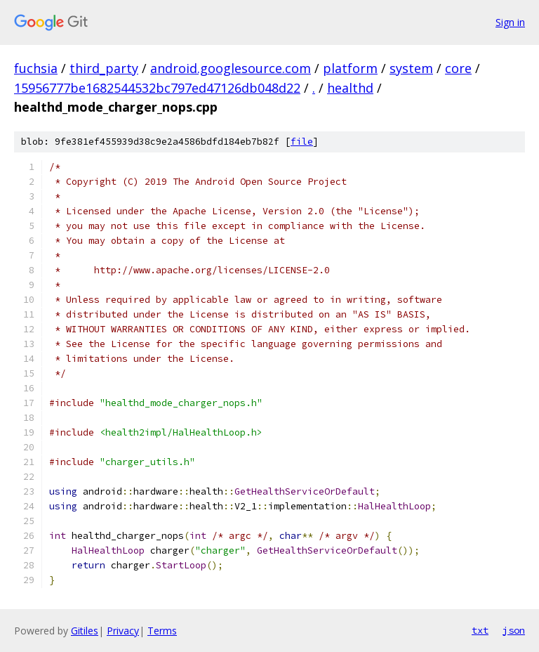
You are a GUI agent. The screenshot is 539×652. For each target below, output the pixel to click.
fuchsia (36, 68)
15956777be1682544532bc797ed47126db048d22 (157, 87)
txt (480, 630)
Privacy (123, 630)
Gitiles (84, 630)
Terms (162, 630)
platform (350, 68)
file (302, 142)
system (411, 68)
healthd (350, 87)
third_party (103, 68)
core (458, 68)
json (514, 630)
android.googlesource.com (230, 68)
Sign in (510, 22)
